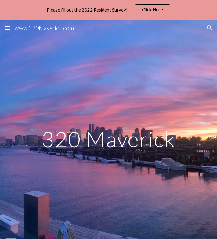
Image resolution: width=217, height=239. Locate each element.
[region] (108, 10)
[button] (7, 28)
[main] (108, 139)
